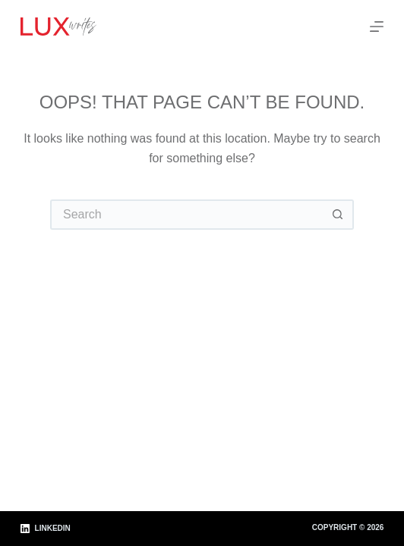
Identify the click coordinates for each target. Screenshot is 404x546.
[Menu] (376, 26)
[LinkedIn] (46, 528)
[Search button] (339, 214)
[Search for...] (187, 214)
